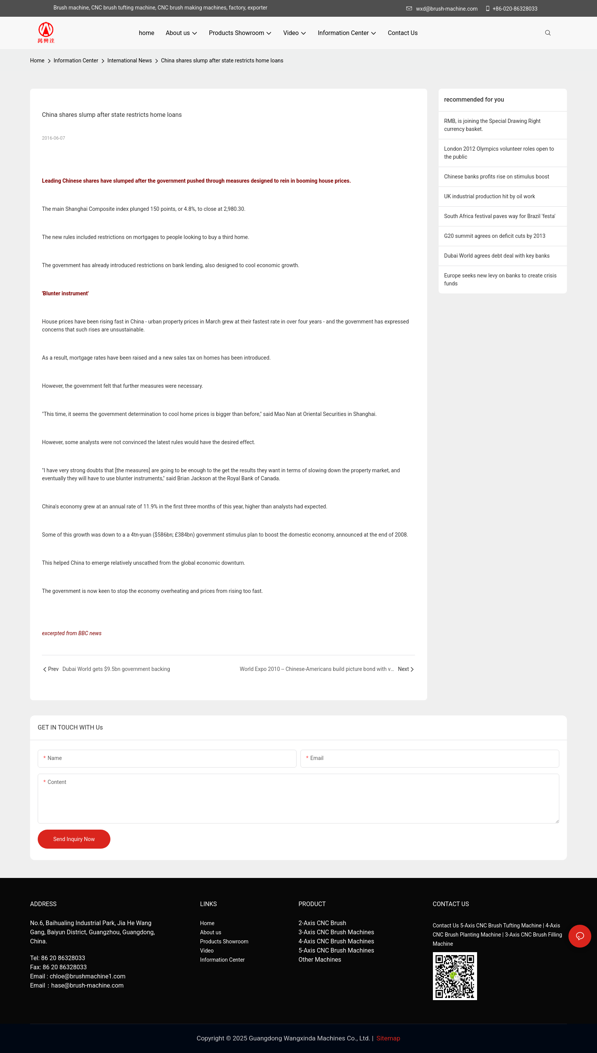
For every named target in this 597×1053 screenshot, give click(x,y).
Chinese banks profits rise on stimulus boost (496, 177)
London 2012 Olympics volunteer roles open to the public (499, 153)
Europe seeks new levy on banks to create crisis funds (500, 279)
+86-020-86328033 (511, 9)
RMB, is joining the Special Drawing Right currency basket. (492, 125)
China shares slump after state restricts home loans (222, 60)
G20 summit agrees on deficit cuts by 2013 (495, 236)
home (37, 60)
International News (129, 60)
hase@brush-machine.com (87, 985)
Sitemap (389, 1038)
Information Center (76, 60)
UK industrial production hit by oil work (489, 196)
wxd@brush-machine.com (444, 9)
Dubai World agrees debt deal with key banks (497, 256)
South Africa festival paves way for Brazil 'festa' (499, 216)
